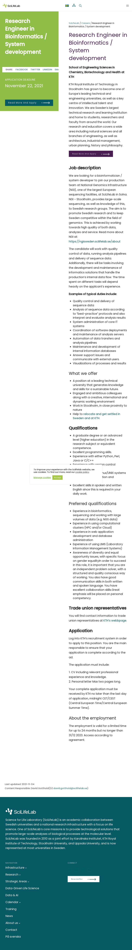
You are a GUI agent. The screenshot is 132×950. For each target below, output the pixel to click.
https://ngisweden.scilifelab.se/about (95, 241)
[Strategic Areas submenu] (28, 881)
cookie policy (82, 472)
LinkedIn (47, 69)
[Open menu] (127, 5)
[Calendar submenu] (20, 902)
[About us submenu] (19, 923)
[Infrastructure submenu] (26, 867)
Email (58, 69)
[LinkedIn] (70, 870)
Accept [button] (57, 477)
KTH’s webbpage (114, 621)
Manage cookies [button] (42, 477)
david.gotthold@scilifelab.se (70, 788)
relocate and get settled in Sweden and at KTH (96, 416)
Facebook (22, 69)
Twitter (35, 69)
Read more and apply (22, 102)
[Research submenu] (20, 874)
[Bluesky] (76, 870)
